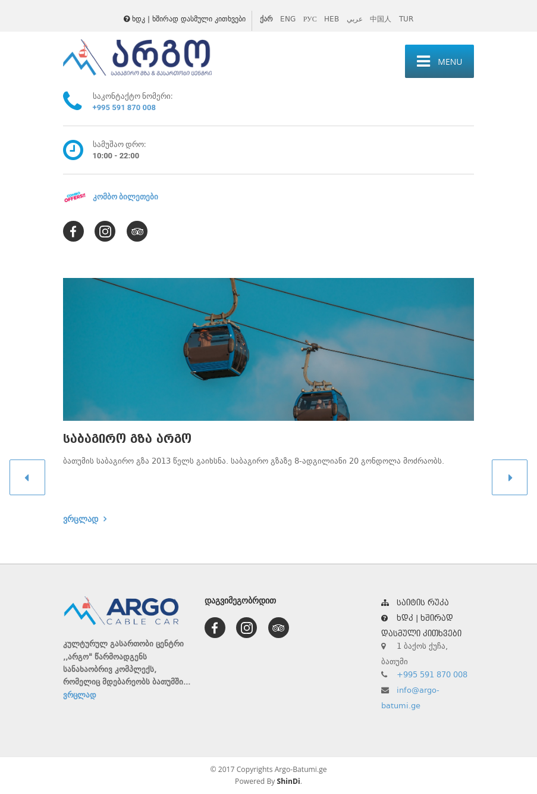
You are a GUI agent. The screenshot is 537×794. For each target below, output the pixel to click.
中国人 (380, 19)
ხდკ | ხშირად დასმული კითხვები (185, 19)
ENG (288, 19)
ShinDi (288, 781)
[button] (27, 477)
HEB (331, 19)
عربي (355, 19)
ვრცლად (80, 519)
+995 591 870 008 (124, 107)
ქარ (266, 19)
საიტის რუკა (415, 602)
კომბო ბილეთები (125, 196)
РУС (310, 19)
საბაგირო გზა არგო (127, 439)
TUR (406, 19)
